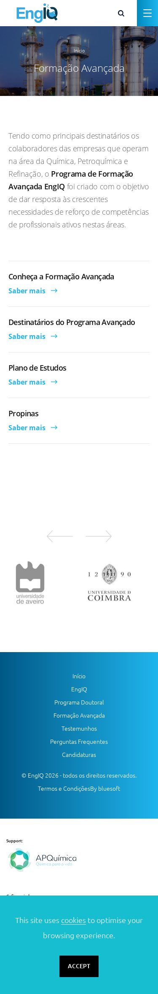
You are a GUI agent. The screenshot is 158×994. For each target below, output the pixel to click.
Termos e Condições (64, 788)
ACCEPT (79, 966)
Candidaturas (79, 754)
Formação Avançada (79, 715)
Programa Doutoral (79, 702)
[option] (39, 582)
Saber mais (27, 290)
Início (79, 50)
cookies (73, 920)
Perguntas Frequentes (79, 741)
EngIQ (79, 689)
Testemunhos (79, 728)
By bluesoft (105, 788)
